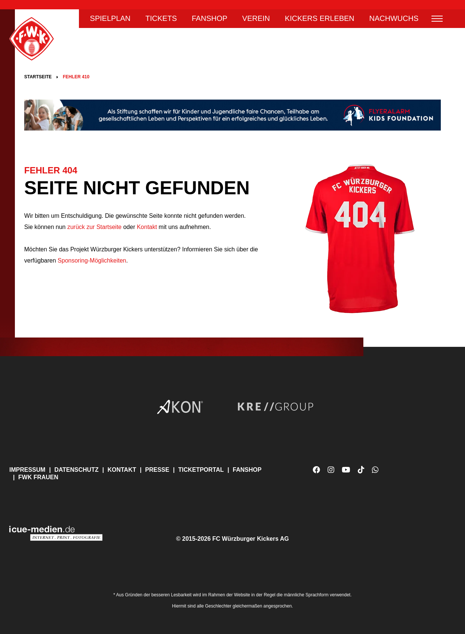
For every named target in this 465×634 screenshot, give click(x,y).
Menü (437, 18)
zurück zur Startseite (93, 227)
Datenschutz (76, 470)
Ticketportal (201, 470)
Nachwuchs (393, 19)
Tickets (161, 19)
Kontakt (147, 227)
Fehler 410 (76, 76)
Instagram (331, 470)
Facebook (316, 470)
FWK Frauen (38, 477)
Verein (256, 19)
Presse (157, 470)
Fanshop (209, 19)
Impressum (27, 470)
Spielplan (110, 19)
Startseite (38, 76)
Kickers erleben (319, 19)
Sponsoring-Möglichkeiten (92, 260)
